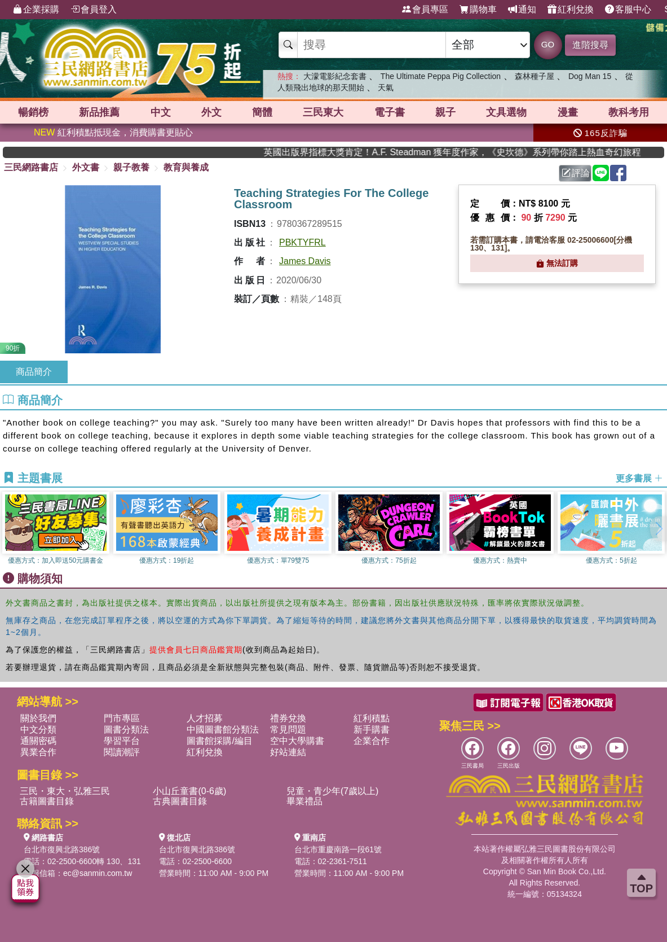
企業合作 (372, 741)
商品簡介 (34, 371)
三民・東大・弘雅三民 (65, 791)
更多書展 (639, 478)
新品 (99, 112)
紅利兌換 (570, 9)
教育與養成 (186, 167)
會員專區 (425, 9)
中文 (161, 112)
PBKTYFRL (302, 242)
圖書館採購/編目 (219, 741)
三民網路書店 (31, 167)
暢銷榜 (33, 112)
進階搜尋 (590, 45)
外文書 (85, 167)
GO (547, 44)
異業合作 (38, 752)
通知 (522, 9)
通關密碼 (38, 741)
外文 (211, 112)
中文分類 (38, 729)
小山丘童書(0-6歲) (189, 791)
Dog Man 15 (589, 76)
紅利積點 (372, 718)
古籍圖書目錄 (47, 801)
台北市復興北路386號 (62, 849)
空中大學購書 (297, 741)
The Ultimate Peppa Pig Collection (441, 76)
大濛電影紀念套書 (334, 76)
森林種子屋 (534, 76)
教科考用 (628, 112)
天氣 (386, 87)
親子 (445, 112)
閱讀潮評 (122, 752)
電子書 (389, 112)
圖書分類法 (126, 729)
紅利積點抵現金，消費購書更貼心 (113, 132)
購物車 (478, 9)
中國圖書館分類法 (223, 729)
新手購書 (372, 729)
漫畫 (568, 112)
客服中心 (628, 9)
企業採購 (36, 9)
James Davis (305, 261)
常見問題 (288, 729)
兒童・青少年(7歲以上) (332, 791)
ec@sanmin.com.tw (97, 873)
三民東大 (323, 112)
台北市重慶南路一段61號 (338, 849)
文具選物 (506, 112)
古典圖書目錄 (180, 801)
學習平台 (122, 741)
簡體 (262, 112)
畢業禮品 (304, 801)
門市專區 (122, 718)
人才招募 (205, 718)
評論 (576, 173)
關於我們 (38, 718)
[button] (658, 528)
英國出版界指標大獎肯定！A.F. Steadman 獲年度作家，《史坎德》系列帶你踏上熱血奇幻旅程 (497, 152)
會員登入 (93, 9)
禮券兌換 (288, 718)
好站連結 (288, 752)
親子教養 (131, 167)
